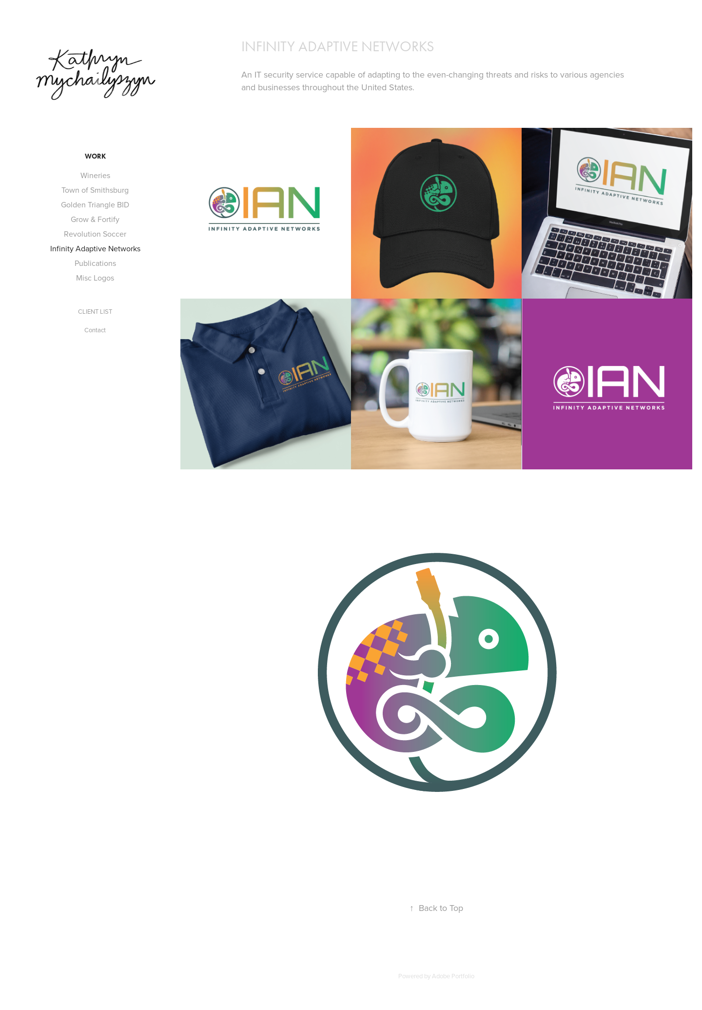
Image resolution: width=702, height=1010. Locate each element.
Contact (95, 329)
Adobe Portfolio (453, 975)
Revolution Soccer (95, 233)
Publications (95, 263)
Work (95, 156)
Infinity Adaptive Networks (95, 248)
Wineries (95, 175)
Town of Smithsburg (95, 189)
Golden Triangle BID (95, 204)
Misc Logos (95, 277)
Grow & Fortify (95, 219)
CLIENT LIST (95, 311)
